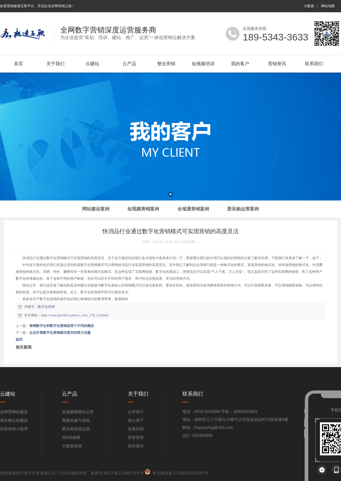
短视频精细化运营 (78, 412)
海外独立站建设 (14, 420)
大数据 (309, 6)
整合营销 (166, 63)
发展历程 (136, 429)
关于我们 (55, 63)
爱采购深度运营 (76, 429)
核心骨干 (136, 420)
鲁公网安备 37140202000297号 (181, 473)
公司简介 (136, 412)
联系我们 (314, 63)
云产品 (129, 63)
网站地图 (328, 6)
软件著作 (136, 446)
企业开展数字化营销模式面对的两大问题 (60, 333)
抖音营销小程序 (14, 429)
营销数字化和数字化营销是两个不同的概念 (61, 326)
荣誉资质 (136, 437)
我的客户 (240, 63)
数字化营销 (46, 307)
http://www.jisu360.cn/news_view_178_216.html (75, 315)
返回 (19, 339)
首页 (18, 63)
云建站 (92, 63)
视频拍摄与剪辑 (76, 420)
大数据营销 (72, 446)
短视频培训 (203, 63)
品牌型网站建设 (14, 412)
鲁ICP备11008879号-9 (124, 473)
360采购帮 (71, 437)
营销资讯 (277, 63)
